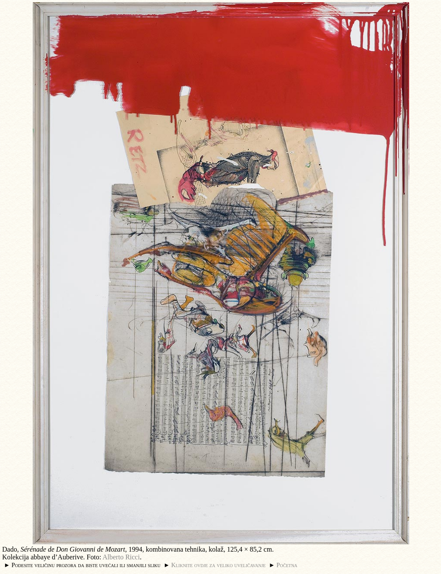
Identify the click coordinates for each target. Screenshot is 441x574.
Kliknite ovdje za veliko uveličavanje (218, 565)
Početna (287, 565)
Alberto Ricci (121, 557)
